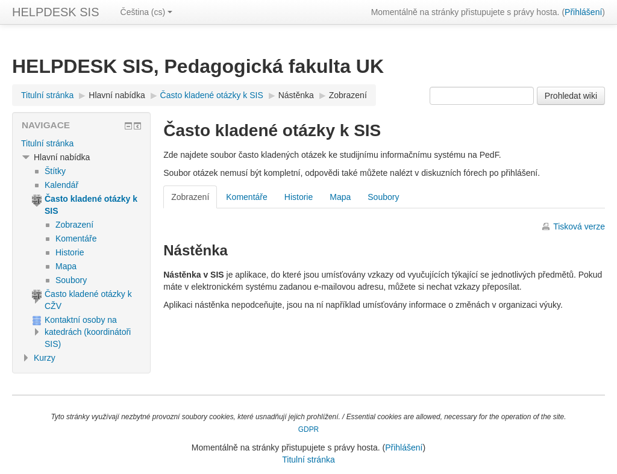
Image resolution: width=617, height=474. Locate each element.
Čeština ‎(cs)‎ (147, 12)
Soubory (383, 197)
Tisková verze (579, 226)
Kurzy (44, 358)
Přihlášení (583, 12)
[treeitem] (81, 143)
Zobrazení (348, 95)
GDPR (308, 429)
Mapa (340, 197)
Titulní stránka (47, 143)
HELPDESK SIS (55, 12)
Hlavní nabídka (117, 95)
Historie (298, 197)
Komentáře (246, 197)
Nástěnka (296, 95)
